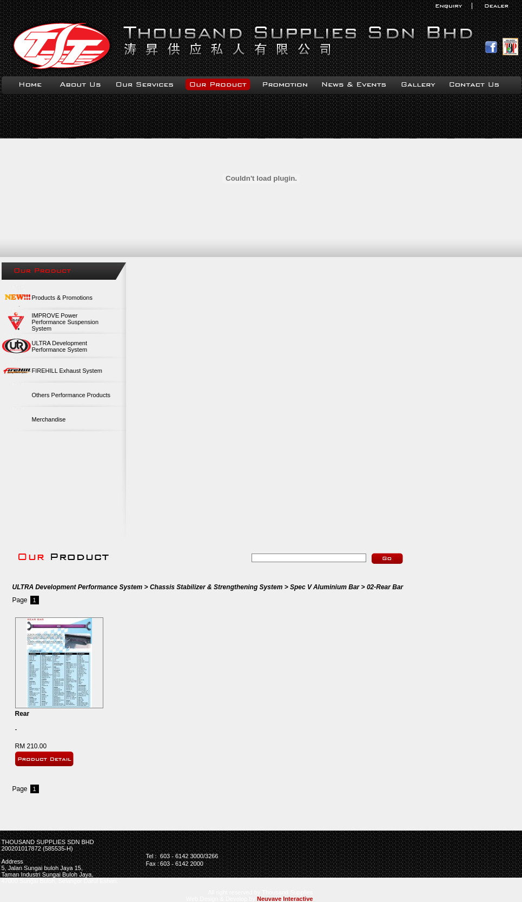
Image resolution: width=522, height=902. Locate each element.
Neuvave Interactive (285, 899)
